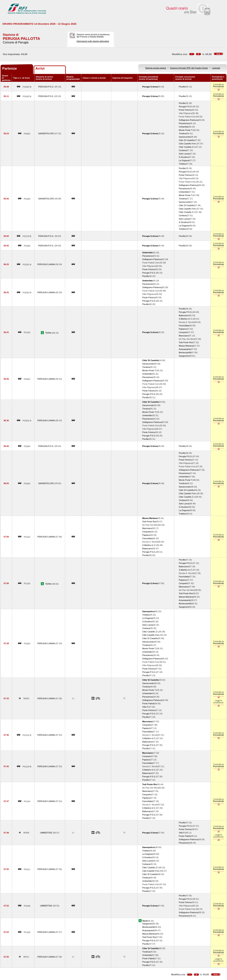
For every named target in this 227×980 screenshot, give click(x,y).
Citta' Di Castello (186, 140)
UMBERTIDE (46, 833)
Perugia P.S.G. (185, 106)
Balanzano (184, 315)
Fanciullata (184, 325)
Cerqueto (183, 332)
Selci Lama (184, 154)
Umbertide (183, 127)
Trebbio (182, 164)
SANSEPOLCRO (46, 133)
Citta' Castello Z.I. (187, 147)
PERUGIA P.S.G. (46, 87)
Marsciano (183, 336)
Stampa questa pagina (155, 68)
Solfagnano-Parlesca (188, 120)
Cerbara (182, 150)
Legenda (216, 68)
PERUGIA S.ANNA (46, 264)
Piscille (182, 87)
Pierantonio (184, 123)
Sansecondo (184, 137)
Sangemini (184, 356)
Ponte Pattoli (148, 703)
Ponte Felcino (185, 110)
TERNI (48, 333)
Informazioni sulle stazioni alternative (93, 41)
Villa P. (145, 707)
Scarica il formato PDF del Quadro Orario (189, 68)
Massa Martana (186, 346)
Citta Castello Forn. (188, 143)
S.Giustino (183, 157)
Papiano (183, 329)
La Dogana (184, 160)
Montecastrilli (185, 352)
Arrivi (40, 68)
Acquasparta (184, 349)
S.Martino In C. (186, 319)
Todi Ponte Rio (185, 342)
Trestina (182, 133)
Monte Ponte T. (186, 130)
